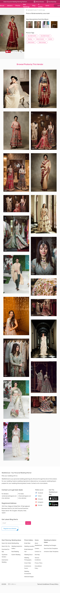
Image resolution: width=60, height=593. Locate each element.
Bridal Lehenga (42, 42)
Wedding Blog (15, 543)
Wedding (30, 39)
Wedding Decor (28, 554)
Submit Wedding (15, 554)
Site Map (37, 554)
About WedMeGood (38, 544)
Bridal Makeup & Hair (28, 550)
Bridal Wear (27, 543)
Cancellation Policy (38, 567)
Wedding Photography (27, 559)
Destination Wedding (5, 561)
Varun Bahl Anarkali (45, 36)
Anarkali (50, 39)
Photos (17, 5)
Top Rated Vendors (4, 556)
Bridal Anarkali (31, 42)
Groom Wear (27, 563)
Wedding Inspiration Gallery (16, 547)
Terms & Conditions (38, 559)
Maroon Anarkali (40, 39)
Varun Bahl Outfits (32, 36)
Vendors (9, 5)
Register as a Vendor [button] (9, 528)
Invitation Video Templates (51, 551)
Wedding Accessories (27, 572)
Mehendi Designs (29, 576)
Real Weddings (26, 5)
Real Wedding (15, 551)
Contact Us (38, 551)
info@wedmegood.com (24, 496)
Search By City (6, 546)
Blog (33, 5)
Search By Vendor (6, 543)
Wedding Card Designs (50, 545)
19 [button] (15, 51)
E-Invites (40, 5)
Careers (37, 548)
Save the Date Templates (51, 548)
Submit (28, 523)
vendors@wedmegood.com (9, 496)
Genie (47, 5)
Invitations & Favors (27, 567)
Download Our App (5, 550)
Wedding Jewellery (29, 546)
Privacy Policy (38, 563)
